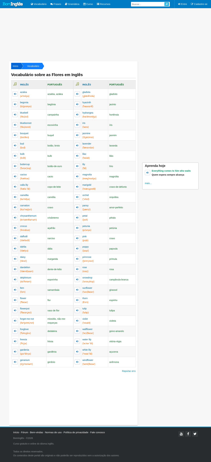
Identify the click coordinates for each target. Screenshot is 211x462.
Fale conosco (97, 432)
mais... (148, 183)
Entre (182, 4)
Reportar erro (129, 371)
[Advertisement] (105, 34)
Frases (55, 4)
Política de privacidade (75, 432)
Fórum (24, 432)
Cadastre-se (199, 4)
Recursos (103, 4)
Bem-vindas (36, 432)
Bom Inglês (12, 4)
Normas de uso (53, 432)
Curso (88, 4)
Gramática (72, 4)
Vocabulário (39, 4)
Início (15, 66)
